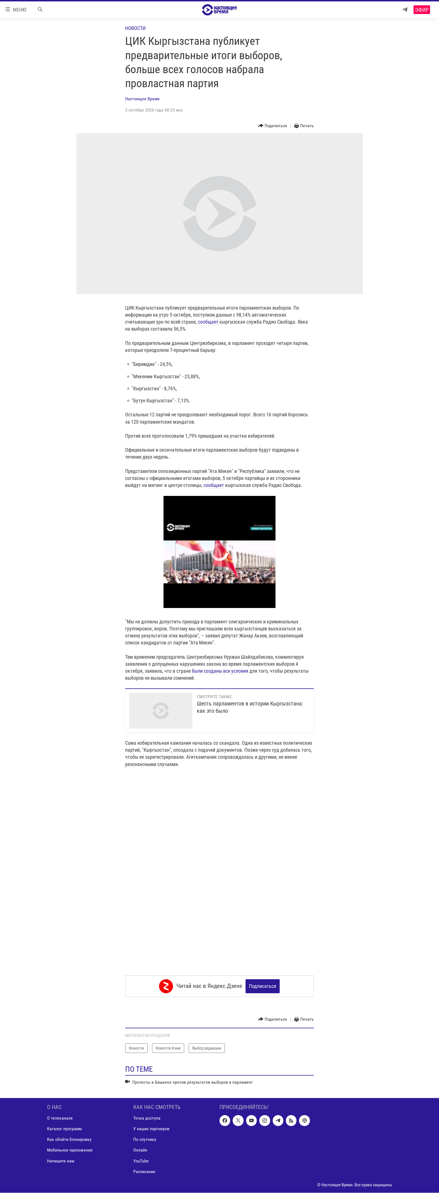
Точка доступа (146, 1118)
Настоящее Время (142, 98)
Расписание (144, 1171)
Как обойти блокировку (69, 1139)
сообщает (209, 322)
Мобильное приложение (70, 1150)
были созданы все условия (220, 671)
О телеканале (60, 1118)
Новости (135, 28)
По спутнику (144, 1139)
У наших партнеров (151, 1129)
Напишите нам (60, 1161)
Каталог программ (64, 1129)
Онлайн (140, 1150)
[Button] (272, 126)
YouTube (141, 1161)
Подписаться (262, 986)
